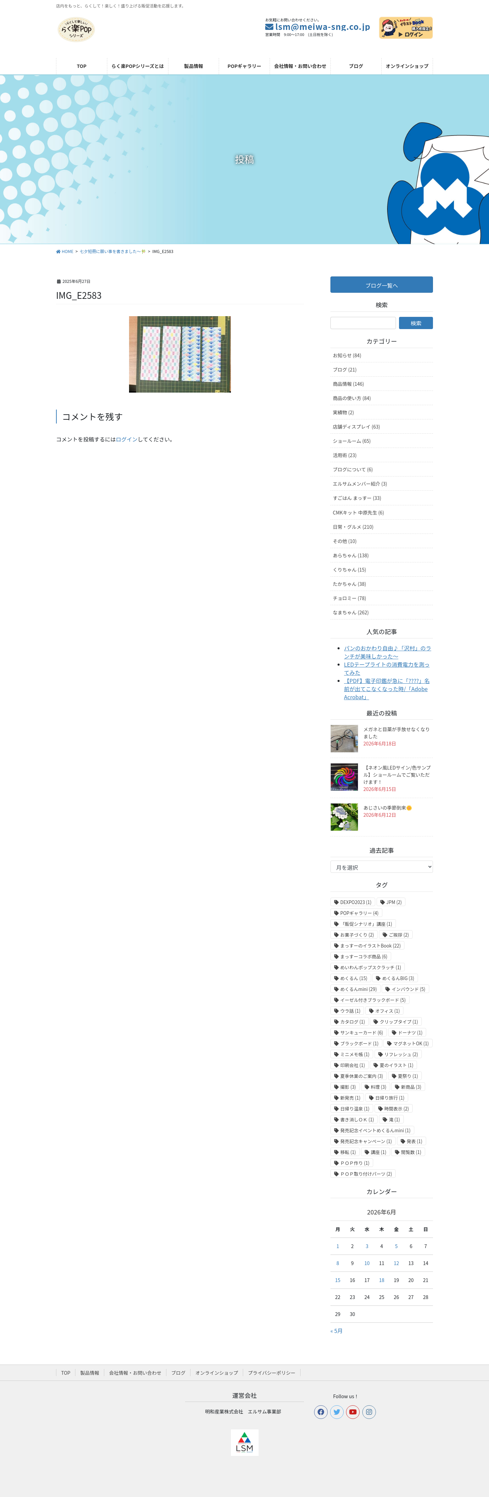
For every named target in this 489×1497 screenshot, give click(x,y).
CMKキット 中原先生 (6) (358, 512)
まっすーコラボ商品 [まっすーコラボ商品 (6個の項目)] (363, 956)
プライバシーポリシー (271, 1372)
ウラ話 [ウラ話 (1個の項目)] (350, 1011)
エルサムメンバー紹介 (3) (360, 483)
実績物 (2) (343, 412)
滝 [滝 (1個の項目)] (394, 1119)
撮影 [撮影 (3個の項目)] (348, 1087)
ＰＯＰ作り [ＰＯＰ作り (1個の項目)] (354, 1163)
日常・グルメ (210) (353, 526)
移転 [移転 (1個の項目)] (348, 1152)
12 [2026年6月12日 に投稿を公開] (396, 1263)
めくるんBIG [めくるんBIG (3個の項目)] (398, 978)
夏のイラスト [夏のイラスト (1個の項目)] (396, 1065)
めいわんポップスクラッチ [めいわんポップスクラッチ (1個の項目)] (370, 967)
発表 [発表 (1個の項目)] (414, 1141)
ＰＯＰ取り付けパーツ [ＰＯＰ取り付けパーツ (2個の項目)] (366, 1174)
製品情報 (89, 1372)
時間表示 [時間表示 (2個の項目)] (396, 1108)
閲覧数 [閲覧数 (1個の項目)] (411, 1152)
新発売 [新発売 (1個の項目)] (350, 1098)
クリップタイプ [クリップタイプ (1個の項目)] (399, 1021)
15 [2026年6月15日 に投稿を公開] (338, 1280)
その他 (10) (345, 541)
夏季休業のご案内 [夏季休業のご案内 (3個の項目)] (361, 1076)
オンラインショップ (216, 1372)
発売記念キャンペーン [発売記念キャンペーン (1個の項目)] (366, 1141)
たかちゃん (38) (349, 583)
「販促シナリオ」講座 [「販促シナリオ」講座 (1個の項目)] (366, 924)
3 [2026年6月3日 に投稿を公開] (367, 1246)
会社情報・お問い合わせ (135, 1372)
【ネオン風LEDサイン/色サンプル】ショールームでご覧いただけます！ (397, 774)
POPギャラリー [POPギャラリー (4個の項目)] (359, 913)
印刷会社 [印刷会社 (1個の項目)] (352, 1065)
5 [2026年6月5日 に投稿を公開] (396, 1246)
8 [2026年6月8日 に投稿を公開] (338, 1263)
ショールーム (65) (352, 440)
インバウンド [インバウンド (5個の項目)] (408, 989)
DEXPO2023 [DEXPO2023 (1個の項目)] (356, 902)
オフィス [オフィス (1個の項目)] (387, 1011)
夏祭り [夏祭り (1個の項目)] (408, 1076)
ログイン (127, 439)
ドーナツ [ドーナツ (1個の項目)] (410, 1032)
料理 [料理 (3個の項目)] (378, 1087)
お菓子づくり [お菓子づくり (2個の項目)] (357, 935)
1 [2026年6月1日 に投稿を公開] (338, 1246)
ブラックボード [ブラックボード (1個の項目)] (359, 1043)
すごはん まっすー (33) (357, 497)
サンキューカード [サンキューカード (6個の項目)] (361, 1032)
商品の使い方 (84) (352, 398)
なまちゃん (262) (351, 612)
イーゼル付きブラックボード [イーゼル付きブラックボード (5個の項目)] (373, 1000)
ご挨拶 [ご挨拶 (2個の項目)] (399, 935)
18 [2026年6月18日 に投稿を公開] (381, 1280)
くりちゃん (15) (349, 569)
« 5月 (336, 1331)
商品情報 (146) (348, 383)
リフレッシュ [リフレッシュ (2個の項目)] (401, 1054)
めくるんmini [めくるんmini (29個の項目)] (358, 989)
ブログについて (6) (353, 469)
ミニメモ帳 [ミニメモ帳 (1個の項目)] (354, 1054)
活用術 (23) (345, 455)
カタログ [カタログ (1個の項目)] (352, 1021)
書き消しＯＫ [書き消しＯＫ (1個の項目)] (357, 1119)
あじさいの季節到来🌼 (387, 807)
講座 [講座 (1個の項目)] (378, 1152)
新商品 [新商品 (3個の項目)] (411, 1087)
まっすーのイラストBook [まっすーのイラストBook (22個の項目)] (370, 945)
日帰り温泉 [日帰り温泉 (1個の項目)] (354, 1108)
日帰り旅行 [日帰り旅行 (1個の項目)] (389, 1098)
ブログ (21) (345, 369)
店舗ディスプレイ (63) (356, 426)
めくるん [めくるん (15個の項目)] (353, 978)
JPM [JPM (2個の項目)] (394, 902)
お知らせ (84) (347, 355)
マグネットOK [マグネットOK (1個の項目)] (411, 1043)
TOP (65, 1372)
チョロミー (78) (349, 598)
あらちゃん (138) (351, 555)
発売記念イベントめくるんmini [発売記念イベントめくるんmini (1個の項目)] (375, 1130)
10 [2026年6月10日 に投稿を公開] (367, 1263)
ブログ (178, 1372)
